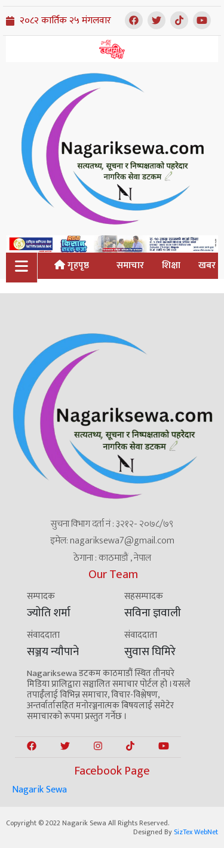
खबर (207, 265)
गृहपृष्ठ (71, 265)
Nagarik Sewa (39, 790)
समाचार (130, 265)
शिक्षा (171, 265)
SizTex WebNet (196, 832)
